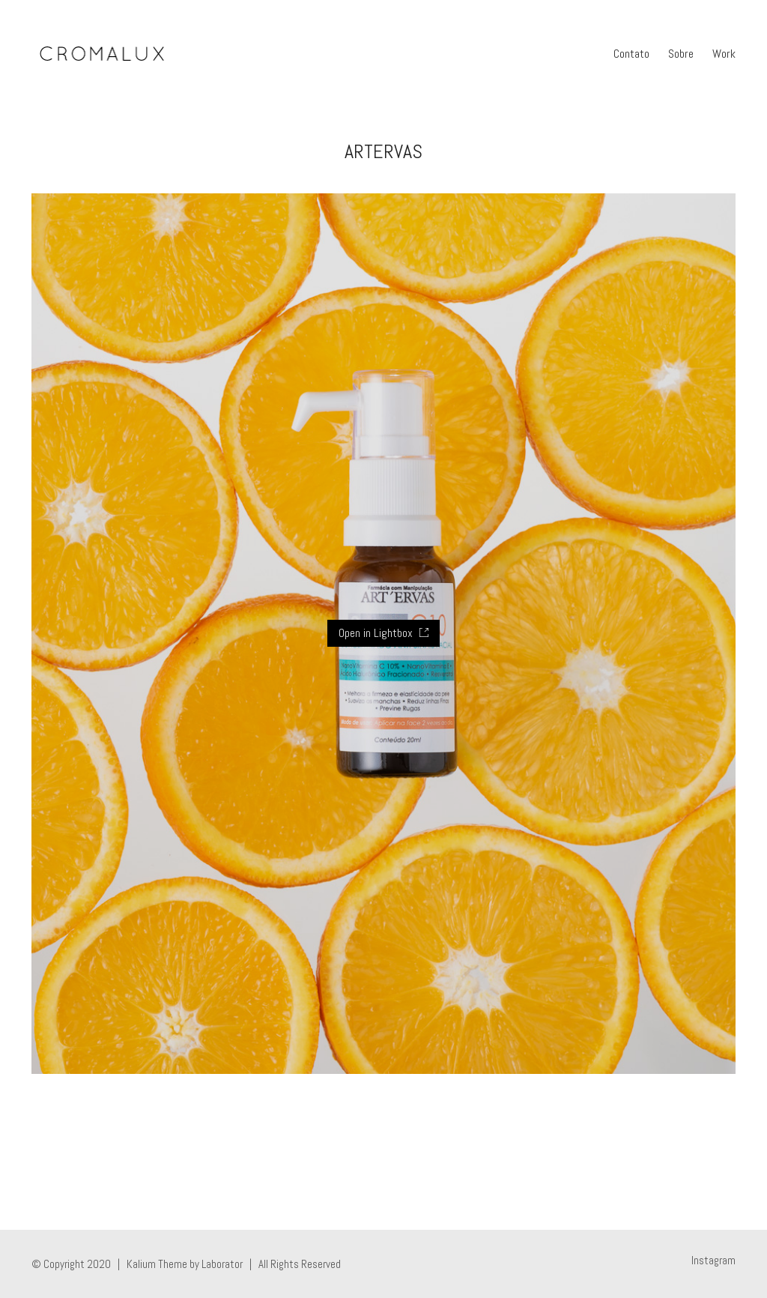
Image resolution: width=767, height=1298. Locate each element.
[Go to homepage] (101, 53)
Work (724, 53)
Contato (631, 53)
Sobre (681, 53)
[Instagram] (713, 1260)
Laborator (222, 1264)
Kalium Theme (157, 1264)
